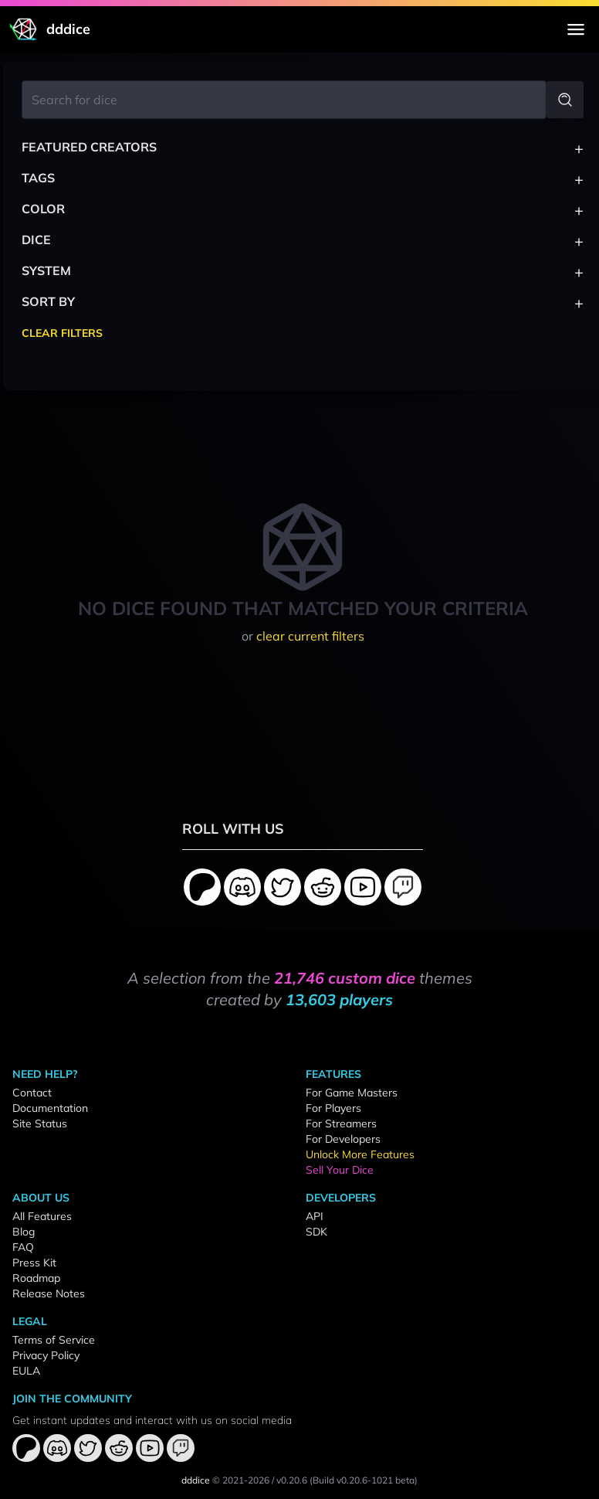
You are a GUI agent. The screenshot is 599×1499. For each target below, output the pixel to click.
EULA (26, 1371)
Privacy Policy (46, 1355)
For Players (333, 1108)
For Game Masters (352, 1093)
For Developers (343, 1139)
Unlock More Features (360, 1154)
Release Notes (48, 1293)
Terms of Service (53, 1340)
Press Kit (34, 1263)
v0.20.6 (291, 1480)
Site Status (39, 1123)
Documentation (50, 1108)
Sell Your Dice (340, 1170)
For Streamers (341, 1123)
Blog (23, 1232)
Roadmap (36, 1278)
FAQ (23, 1247)
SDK (316, 1232)
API (314, 1216)
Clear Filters (62, 333)
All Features (42, 1216)
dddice (195, 1480)
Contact (32, 1093)
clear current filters (310, 636)
